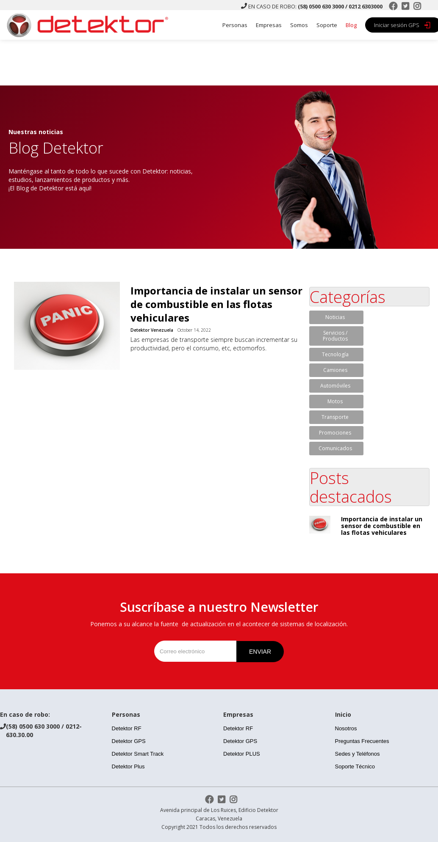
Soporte (326, 25)
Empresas (269, 25)
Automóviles (335, 385)
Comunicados (335, 448)
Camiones (335, 370)
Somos (299, 25)
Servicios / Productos (335, 335)
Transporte (335, 417)
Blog (351, 25)
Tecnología (335, 354)
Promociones (335, 432)
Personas (234, 25)
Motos (335, 401)
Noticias (335, 317)
